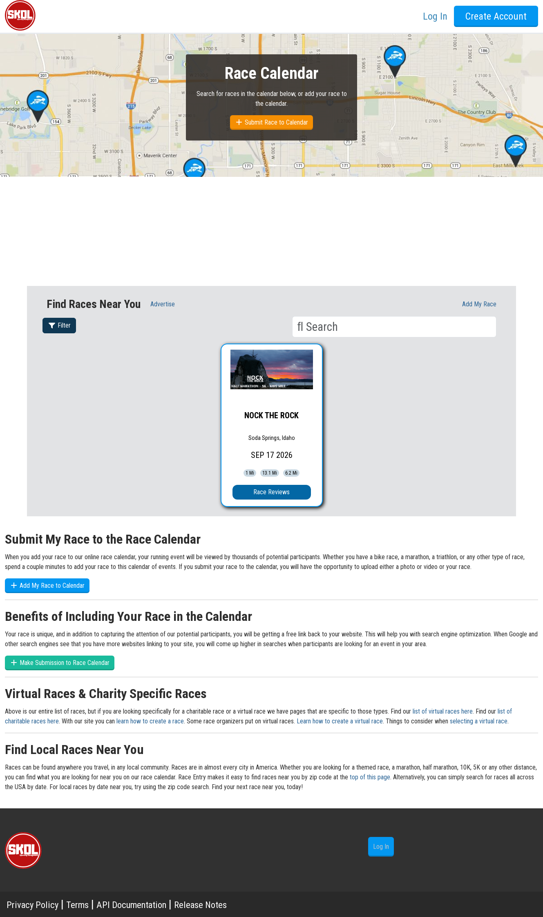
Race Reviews (271, 492)
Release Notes (239, 904)
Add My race (479, 304)
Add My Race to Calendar (47, 585)
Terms (90, 904)
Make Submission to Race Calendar (59, 663)
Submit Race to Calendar (271, 122)
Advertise (162, 304)
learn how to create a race (150, 721)
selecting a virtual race (478, 721)
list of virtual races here (443, 711)
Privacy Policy (37, 904)
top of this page (370, 777)
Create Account (496, 16)
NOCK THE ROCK (271, 415)
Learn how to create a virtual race (340, 721)
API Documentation (155, 904)
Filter (59, 325)
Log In (435, 16)
